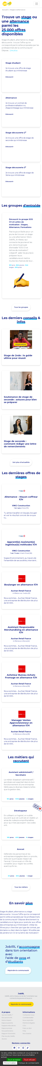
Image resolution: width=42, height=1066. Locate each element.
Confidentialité (28, 1017)
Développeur (20, 811)
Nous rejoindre (28, 1020)
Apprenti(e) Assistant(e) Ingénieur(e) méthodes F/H (21, 543)
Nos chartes (27, 1033)
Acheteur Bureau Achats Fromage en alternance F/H (21, 676)
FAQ (24, 1031)
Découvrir (9, 77)
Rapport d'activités (8, 1033)
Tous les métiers (21, 887)
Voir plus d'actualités (21, 462)
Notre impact (6, 1020)
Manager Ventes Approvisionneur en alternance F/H (21, 723)
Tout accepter (14, 1060)
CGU (24, 1025)
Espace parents (7, 1023)
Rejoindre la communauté (18, 970)
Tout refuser (29, 1060)
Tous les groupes (21, 307)
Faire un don (27, 1028)
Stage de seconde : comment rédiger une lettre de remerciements (20, 444)
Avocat (20, 849)
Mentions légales (29, 1023)
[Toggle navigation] (36, 4)
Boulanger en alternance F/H (21, 584)
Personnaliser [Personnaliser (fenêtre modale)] (10, 1063)
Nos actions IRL (7, 1017)
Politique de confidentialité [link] (28, 1063)
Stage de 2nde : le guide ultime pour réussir (18, 356)
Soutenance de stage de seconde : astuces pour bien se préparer (20, 400)
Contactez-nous (28, 1015)
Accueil (5, 10)
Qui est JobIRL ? (7, 1015)
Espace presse (7, 1028)
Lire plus (13, 50)
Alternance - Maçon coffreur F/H (21, 498)
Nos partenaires (7, 1031)
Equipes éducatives (9, 1025)
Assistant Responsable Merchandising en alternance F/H (21, 630)
